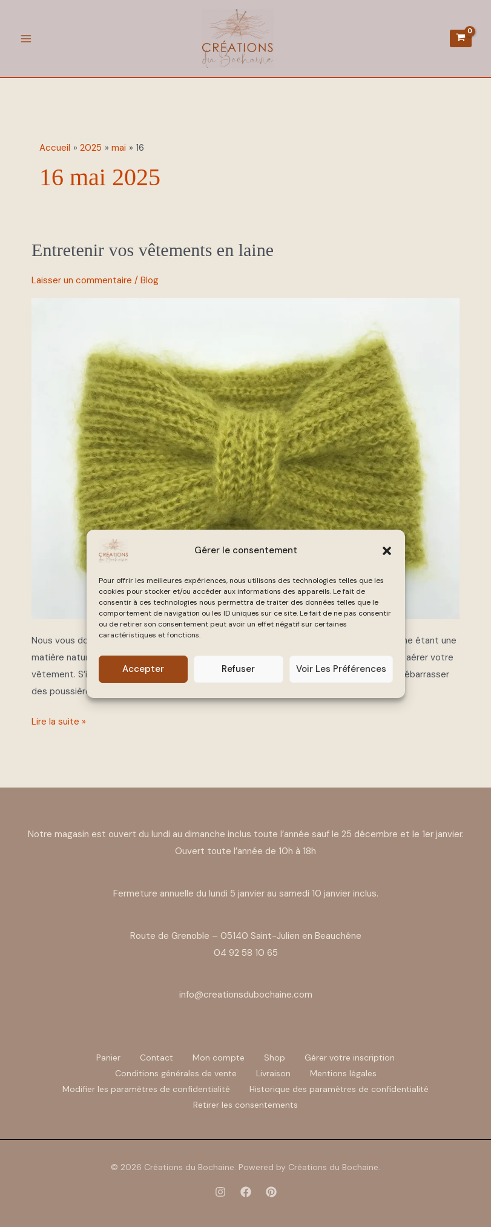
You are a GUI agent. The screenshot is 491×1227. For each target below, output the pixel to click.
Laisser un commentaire (81, 280)
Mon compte (219, 1057)
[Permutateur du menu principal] (25, 38)
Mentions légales (343, 1073)
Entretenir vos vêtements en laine (152, 250)
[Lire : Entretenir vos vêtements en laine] (245, 458)
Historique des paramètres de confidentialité (339, 1089)
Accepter (143, 669)
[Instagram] (220, 1191)
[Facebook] (245, 1191)
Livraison (273, 1073)
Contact (156, 1057)
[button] (387, 551)
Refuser (238, 669)
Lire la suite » (58, 721)
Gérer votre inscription (350, 1057)
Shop (274, 1057)
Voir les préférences (341, 669)
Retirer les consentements (245, 1104)
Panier (108, 1057)
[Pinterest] (271, 1191)
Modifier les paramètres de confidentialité (146, 1089)
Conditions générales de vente (176, 1073)
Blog (149, 280)
